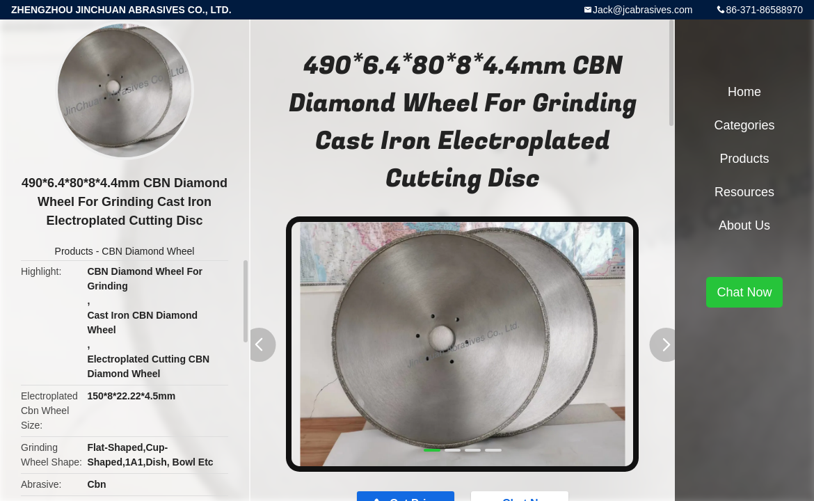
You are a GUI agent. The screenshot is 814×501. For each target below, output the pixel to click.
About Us (744, 225)
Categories (744, 125)
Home (744, 92)
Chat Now (744, 292)
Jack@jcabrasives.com (642, 9)
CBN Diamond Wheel (148, 251)
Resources (744, 192)
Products (74, 251)
